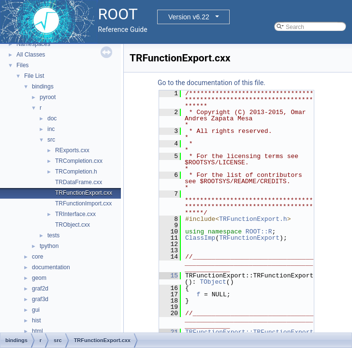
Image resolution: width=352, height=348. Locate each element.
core (37, 256)
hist (36, 320)
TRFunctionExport (249, 237)
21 (168, 332)
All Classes (30, 54)
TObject (213, 281)
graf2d (40, 288)
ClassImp (200, 237)
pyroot (48, 97)
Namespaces (33, 44)
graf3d (40, 299)
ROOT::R (259, 231)
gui (36, 309)
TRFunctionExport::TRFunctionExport (249, 332)
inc (51, 129)
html (37, 331)
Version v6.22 (188, 17)
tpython (49, 246)
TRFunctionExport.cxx (83, 192)
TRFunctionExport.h (253, 219)
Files (22, 65)
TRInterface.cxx (75, 214)
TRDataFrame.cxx (78, 182)
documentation (51, 267)
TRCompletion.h (76, 171)
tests (53, 235)
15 (168, 275)
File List (34, 75)
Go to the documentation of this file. (211, 83)
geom (39, 278)
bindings (43, 86)
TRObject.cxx (72, 224)
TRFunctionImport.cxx (83, 203)
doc (52, 118)
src (51, 139)
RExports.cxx (72, 150)
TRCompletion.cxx (79, 161)
